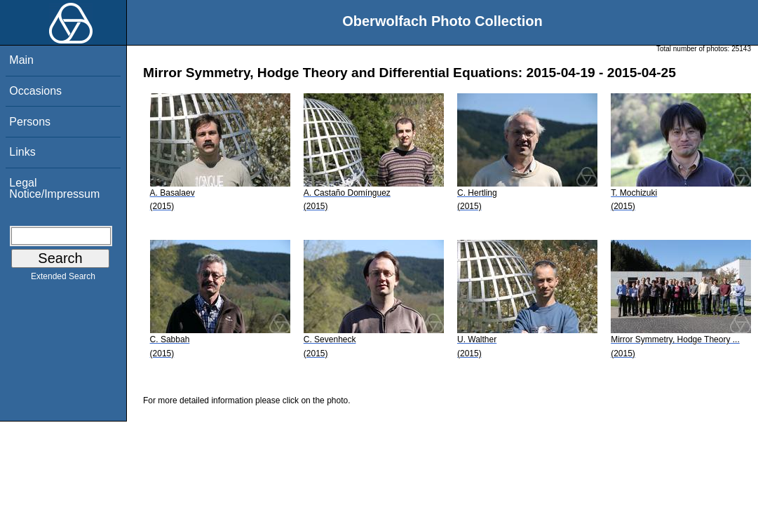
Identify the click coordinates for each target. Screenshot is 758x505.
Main (21, 60)
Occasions (35, 91)
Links (22, 152)
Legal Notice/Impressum (54, 188)
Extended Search (63, 279)
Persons (29, 122)
